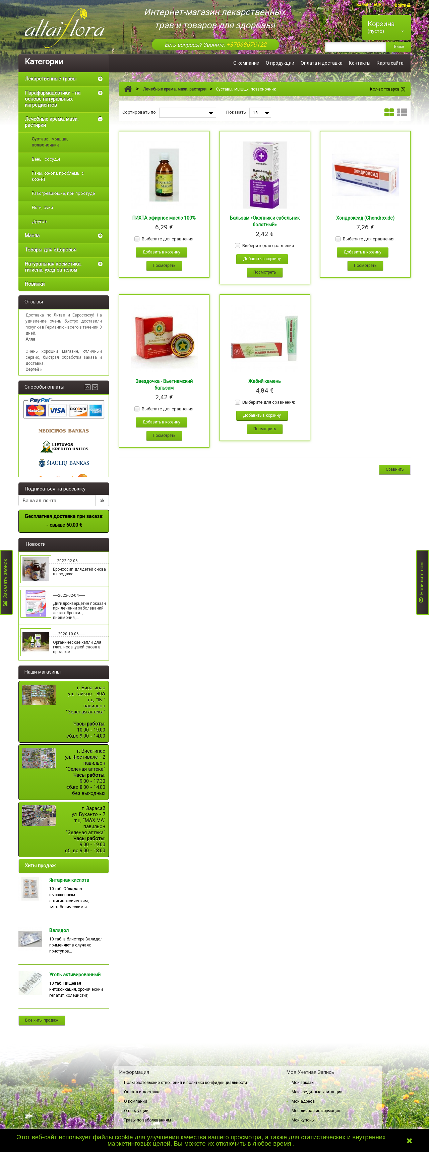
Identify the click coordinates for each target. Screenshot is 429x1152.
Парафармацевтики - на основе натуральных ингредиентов (52, 99)
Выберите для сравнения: (168, 238)
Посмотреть (164, 265)
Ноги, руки (42, 207)
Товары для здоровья (50, 250)
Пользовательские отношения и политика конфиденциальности (185, 1082)
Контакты (359, 63)
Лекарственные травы (50, 79)
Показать (236, 112)
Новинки (35, 284)
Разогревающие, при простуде (63, 193)
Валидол (59, 930)
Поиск (398, 46)
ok (102, 500)
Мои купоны (303, 1120)
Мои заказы (303, 1082)
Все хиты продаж (41, 1020)
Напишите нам (422, 582)
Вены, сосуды (46, 159)
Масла (32, 236)
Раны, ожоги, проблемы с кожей (58, 176)
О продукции (280, 63)
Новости (36, 544)
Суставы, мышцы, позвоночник (50, 142)
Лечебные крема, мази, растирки (51, 122)
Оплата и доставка (322, 63)
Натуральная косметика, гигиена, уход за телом (53, 267)
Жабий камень (264, 381)
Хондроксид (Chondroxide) (365, 218)
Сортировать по (139, 112)
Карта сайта (390, 63)
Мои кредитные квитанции (317, 1092)
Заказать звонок (5, 582)
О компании (246, 63)
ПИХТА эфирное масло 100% (164, 218)
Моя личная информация (316, 1110)
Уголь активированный (75, 974)
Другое (39, 221)
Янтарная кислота (69, 880)
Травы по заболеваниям (147, 1120)
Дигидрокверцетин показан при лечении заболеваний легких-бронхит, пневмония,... (79, 610)
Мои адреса (303, 1101)
